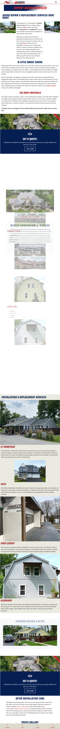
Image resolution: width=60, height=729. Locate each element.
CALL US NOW (30, 149)
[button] (56, 2)
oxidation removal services (21, 709)
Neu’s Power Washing (24, 706)
